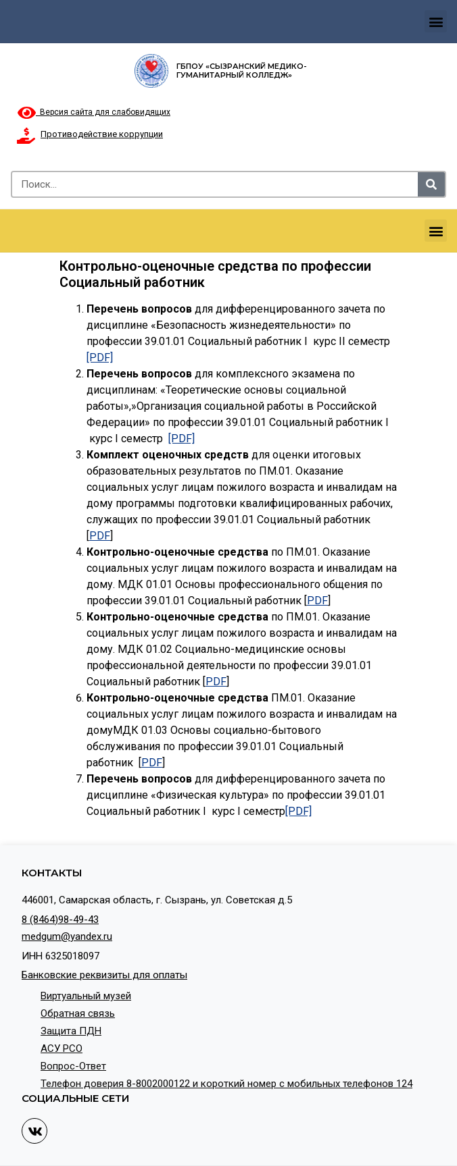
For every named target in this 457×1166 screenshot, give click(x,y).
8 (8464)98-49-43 (60, 919)
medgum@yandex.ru (67, 936)
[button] (436, 21)
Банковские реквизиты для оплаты (104, 975)
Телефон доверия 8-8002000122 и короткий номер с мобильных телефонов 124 (226, 1084)
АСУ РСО (61, 1048)
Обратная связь (78, 1013)
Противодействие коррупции (102, 134)
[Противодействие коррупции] (26, 136)
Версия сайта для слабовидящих (94, 112)
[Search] (431, 184)
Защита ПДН (71, 1031)
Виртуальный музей (86, 996)
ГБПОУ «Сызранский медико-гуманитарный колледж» (241, 70)
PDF (99, 535)
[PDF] (100, 357)
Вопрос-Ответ (73, 1066)
